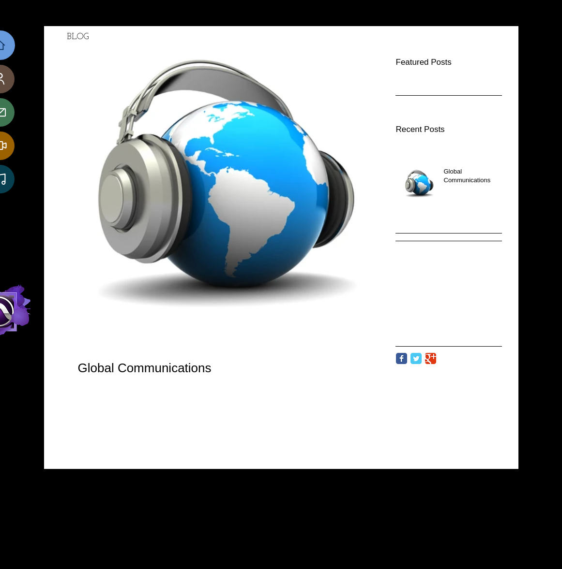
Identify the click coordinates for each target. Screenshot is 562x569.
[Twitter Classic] (416, 358)
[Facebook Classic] (401, 358)
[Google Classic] (430, 358)
